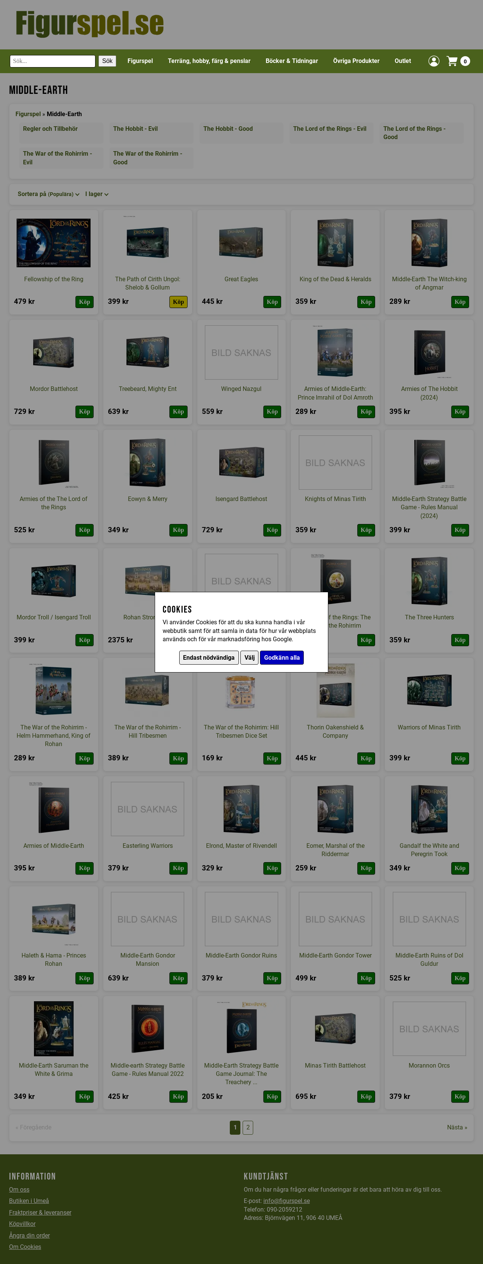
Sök (107, 61)
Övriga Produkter (356, 60)
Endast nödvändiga (209, 657)
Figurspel (140, 60)
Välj (250, 657)
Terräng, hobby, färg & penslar (209, 60)
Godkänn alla (282, 657)
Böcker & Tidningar (292, 60)
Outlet (403, 60)
